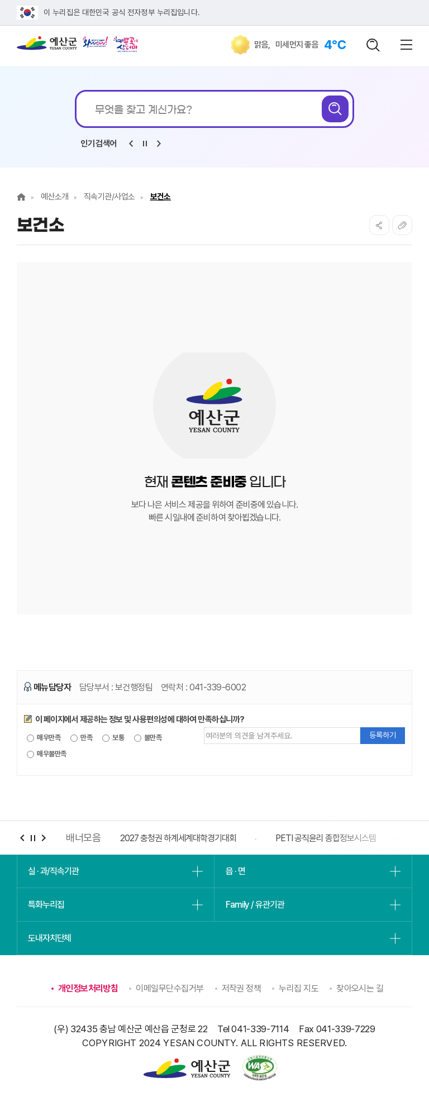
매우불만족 (46, 754)
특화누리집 (46, 904)
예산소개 (55, 197)
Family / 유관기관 (255, 904)
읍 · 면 (235, 871)
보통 (113, 737)
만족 (81, 737)
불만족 (148, 737)
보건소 (160, 197)
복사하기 (402, 225)
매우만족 (43, 737)
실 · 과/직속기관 (53, 871)
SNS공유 (379, 225)
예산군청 (47, 45)
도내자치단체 (49, 938)
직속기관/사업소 (109, 197)
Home (21, 197)
